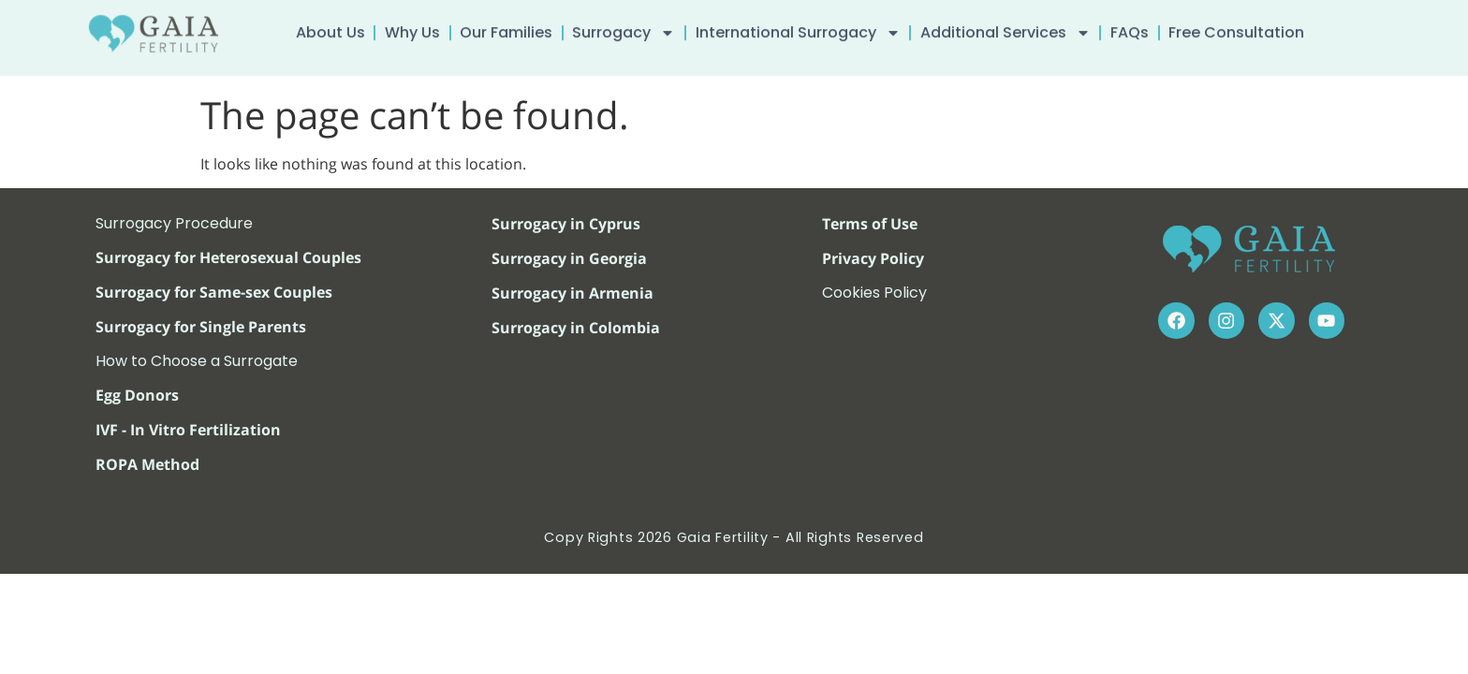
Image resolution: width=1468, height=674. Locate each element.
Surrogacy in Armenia (572, 293)
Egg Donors (137, 395)
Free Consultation (1236, 28)
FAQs (1129, 28)
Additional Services (1005, 29)
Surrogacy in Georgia (569, 258)
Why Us (412, 28)
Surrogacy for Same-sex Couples (213, 292)
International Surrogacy (798, 29)
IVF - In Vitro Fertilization (188, 429)
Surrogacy (623, 29)
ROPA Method (147, 464)
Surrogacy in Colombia (576, 327)
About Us (330, 28)
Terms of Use (870, 223)
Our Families (506, 28)
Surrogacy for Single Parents (200, 326)
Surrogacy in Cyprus (566, 223)
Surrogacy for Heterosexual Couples (228, 257)
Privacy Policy (873, 258)
